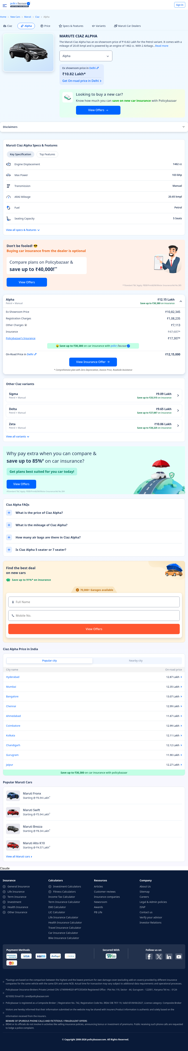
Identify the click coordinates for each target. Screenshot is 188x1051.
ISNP (143, 907)
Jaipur (9, 764)
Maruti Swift (31, 810)
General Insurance (19, 886)
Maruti (27, 16)
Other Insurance (17, 912)
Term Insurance (17, 896)
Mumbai (11, 686)
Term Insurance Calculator (64, 902)
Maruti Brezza (32, 827)
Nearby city (136, 660)
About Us (145, 886)
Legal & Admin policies (153, 902)
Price (45, 26)
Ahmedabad (13, 716)
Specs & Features (71, 26)
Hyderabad (12, 677)
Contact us (146, 912)
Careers (144, 896)
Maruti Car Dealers (127, 26)
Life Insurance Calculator (63, 917)
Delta (13, 409)
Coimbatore (13, 725)
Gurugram (12, 755)
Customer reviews (104, 891)
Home (3, 16)
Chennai (11, 706)
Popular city (49, 660)
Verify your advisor (151, 917)
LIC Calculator (56, 912)
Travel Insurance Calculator (64, 927)
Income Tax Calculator (61, 896)
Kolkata (10, 735)
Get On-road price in (80, 81)
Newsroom (100, 902)
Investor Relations (151, 922)
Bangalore (12, 696)
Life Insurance (16, 891)
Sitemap (145, 891)
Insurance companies (107, 896)
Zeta (12, 424)
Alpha (26, 26)
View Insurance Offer (91, 362)
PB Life (98, 912)
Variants (99, 26)
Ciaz (37, 16)
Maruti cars (23, 856)
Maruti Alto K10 (34, 843)
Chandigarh (13, 745)
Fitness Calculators (64, 891)
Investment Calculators (67, 886)
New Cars (15, 16)
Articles (98, 886)
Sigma (13, 394)
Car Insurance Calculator (63, 933)
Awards (98, 907)
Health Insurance (18, 907)
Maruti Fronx (32, 793)
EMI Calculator (57, 907)
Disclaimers (10, 127)
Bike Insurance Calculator (63, 938)
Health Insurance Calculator (65, 922)
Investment (14, 902)
